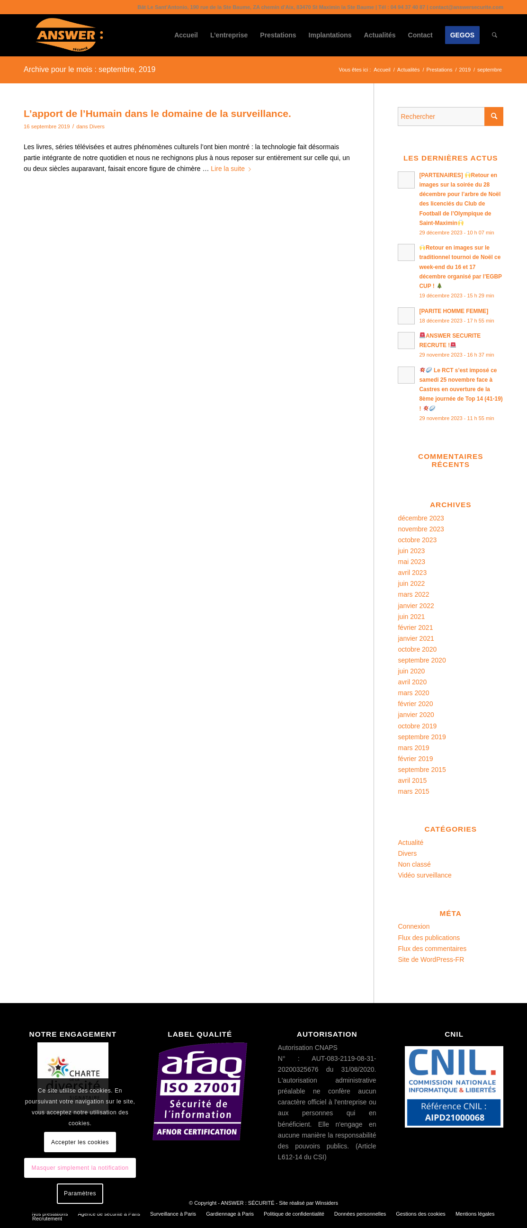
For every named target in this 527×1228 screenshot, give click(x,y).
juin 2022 (411, 583)
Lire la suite (233, 168)
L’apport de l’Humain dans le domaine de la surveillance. (157, 113)
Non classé (414, 864)
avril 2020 (412, 682)
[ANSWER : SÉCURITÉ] (69, 35)
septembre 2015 (422, 769)
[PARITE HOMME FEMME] (453, 311)
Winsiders (326, 1203)
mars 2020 (413, 693)
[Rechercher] (494, 35)
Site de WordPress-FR (431, 959)
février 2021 (415, 627)
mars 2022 (413, 594)
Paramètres (80, 1193)
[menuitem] (186, 35)
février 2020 (415, 704)
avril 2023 (412, 572)
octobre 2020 (417, 649)
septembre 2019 (422, 737)
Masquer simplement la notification (80, 1168)
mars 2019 (413, 748)
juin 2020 (411, 671)
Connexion (413, 926)
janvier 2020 (416, 714)
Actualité (410, 842)
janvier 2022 (416, 606)
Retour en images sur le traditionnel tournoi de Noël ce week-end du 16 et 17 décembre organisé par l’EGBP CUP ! (460, 266)
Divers (97, 126)
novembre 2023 (421, 529)
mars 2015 (413, 791)
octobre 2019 (417, 726)
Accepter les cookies (80, 1142)
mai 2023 (411, 561)
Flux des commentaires (432, 948)
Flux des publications (429, 937)
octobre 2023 (417, 540)
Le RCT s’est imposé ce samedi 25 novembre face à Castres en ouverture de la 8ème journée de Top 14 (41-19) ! (460, 389)
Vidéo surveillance (424, 875)
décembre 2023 (421, 518)
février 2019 (415, 758)
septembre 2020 (422, 660)
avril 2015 (412, 780)
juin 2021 (411, 616)
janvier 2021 (416, 638)
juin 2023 (411, 551)
